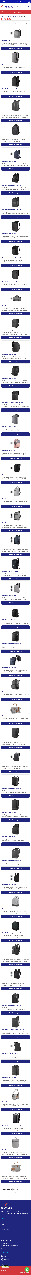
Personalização (5, 1229)
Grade (4, 24)
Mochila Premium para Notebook (11, 185)
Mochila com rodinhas (8, 619)
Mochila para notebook (9, 233)
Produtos (8, 16)
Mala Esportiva (6, 306)
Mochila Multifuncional (8, 450)
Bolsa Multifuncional (8, 716)
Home (2, 16)
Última (27, 1193)
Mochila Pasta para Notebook (10, 89)
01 (16, 1193)
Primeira (8, 1193)
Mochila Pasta (6, 40)
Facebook (6, 1259)
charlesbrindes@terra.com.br (10, 1245)
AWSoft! (28, 1272)
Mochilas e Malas (15, 16)
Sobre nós (3, 1222)
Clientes (3, 1227)
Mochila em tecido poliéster (10, 547)
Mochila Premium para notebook (11, 330)
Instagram (6, 1256)
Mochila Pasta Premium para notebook (13, 113)
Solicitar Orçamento (15, 48)
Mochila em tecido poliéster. (10, 1053)
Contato (3, 1232)
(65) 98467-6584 (7, 1243)
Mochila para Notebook (9, 65)
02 (19, 1193)
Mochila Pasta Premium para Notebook (13, 402)
